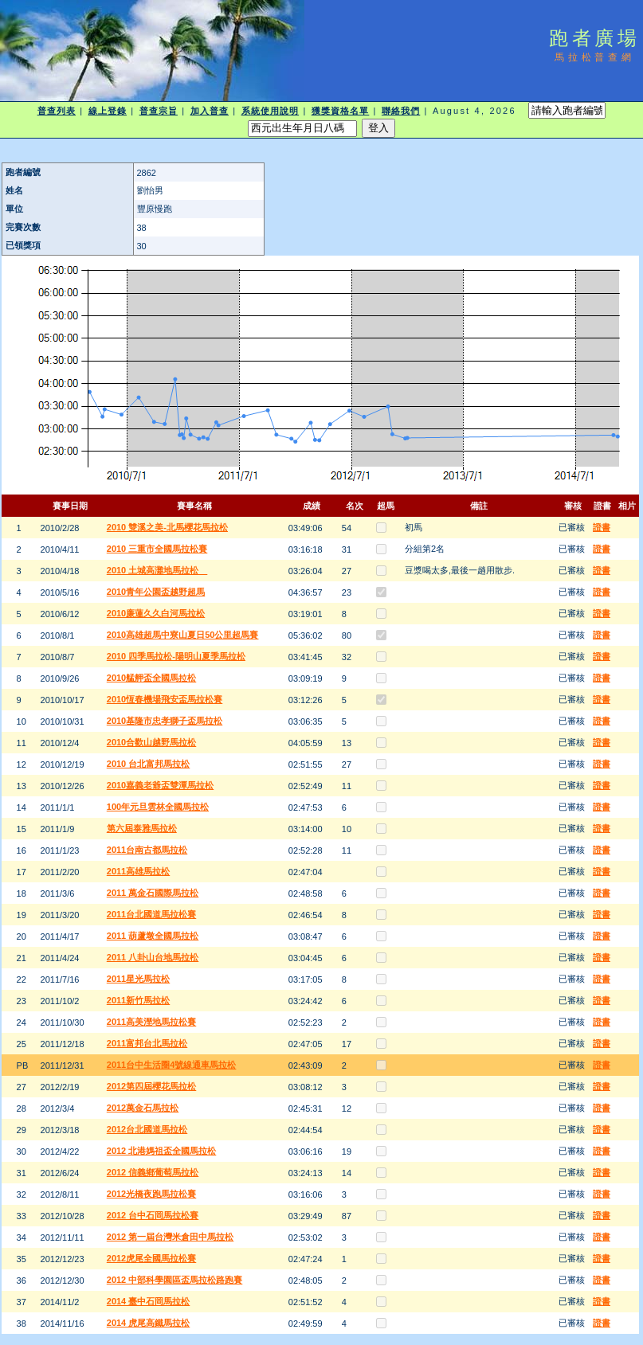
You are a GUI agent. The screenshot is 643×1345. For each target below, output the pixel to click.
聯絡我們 (401, 110)
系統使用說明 (270, 110)
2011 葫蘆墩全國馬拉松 (153, 935)
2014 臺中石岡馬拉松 (148, 1301)
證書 (601, 527)
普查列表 (56, 110)
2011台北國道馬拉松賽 (151, 914)
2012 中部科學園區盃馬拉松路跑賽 (175, 1279)
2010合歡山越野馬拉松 (151, 742)
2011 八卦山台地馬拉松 (153, 957)
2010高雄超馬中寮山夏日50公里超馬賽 (183, 634)
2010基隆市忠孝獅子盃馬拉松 (164, 720)
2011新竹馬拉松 (138, 1000)
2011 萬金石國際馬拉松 (153, 892)
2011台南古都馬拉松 (147, 849)
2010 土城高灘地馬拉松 (157, 570)
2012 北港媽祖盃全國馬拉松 (162, 1150)
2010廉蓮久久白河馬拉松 (156, 613)
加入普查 (209, 110)
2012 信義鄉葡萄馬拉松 (153, 1172)
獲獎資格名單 (341, 110)
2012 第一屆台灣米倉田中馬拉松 (170, 1236)
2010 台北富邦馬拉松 (148, 763)
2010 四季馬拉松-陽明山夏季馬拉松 (176, 656)
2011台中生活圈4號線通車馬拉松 (172, 1064)
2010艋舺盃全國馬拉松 (151, 677)
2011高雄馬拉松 (138, 871)
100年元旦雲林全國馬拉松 (158, 806)
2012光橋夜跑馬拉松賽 (151, 1193)
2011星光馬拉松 (138, 978)
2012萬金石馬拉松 (142, 1107)
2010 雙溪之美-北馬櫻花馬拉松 (167, 527)
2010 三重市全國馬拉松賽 (157, 548)
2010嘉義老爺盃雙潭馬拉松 (160, 785)
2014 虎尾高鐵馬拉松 (148, 1322)
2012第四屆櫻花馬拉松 (151, 1086)
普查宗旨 (158, 110)
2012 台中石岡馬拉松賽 (153, 1215)
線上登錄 (107, 110)
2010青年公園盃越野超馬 (156, 591)
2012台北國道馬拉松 (147, 1129)
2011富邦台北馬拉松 (147, 1043)
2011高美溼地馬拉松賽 (151, 1021)
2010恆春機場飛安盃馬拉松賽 (164, 699)
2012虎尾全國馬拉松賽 (151, 1258)
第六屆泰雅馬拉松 (142, 828)
